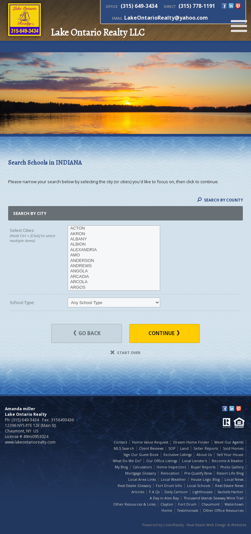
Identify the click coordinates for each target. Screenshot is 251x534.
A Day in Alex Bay (164, 498)
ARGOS (114, 287)
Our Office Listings (161, 461)
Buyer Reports (203, 467)
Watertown (234, 504)
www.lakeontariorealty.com (30, 442)
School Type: (22, 302)
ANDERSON (114, 260)
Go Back (87, 333)
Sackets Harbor (230, 492)
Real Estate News (229, 485)
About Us (204, 454)
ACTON (114, 228)
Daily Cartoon (176, 492)
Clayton (166, 504)
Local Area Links (142, 479)
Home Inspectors (171, 467)
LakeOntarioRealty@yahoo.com (166, 17)
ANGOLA (114, 271)
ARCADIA (114, 276)
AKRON (114, 233)
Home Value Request (150, 442)
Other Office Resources (223, 510)
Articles (137, 492)
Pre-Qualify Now (198, 473)
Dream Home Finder (191, 442)
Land (184, 448)
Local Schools (198, 485)
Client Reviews (151, 448)
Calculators (142, 467)
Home (166, 510)
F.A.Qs (154, 492)
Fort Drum (187, 504)
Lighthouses (202, 492)
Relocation (170, 473)
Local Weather (173, 479)
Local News (234, 479)
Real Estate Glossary (134, 485)
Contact (120, 442)
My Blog (121, 467)
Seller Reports (205, 448)
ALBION (114, 244)
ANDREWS (114, 265)
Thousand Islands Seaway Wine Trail (213, 498)
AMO (114, 255)
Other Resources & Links (134, 504)
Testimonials (187, 510)
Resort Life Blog (230, 473)
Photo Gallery (231, 467)
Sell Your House (230, 454)
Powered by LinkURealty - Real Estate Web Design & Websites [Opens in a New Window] (194, 525)
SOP (171, 448)
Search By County (220, 200)
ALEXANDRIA (114, 249)
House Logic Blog (205, 479)
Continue (163, 333)
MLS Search (124, 448)
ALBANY (114, 239)
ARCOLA (114, 281)
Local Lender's (194, 461)
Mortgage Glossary (140, 473)
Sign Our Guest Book (141, 454)
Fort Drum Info (169, 485)
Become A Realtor (227, 461)
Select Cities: (33, 235)
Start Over (125, 352)
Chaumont (210, 504)
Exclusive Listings (177, 454)
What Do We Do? (127, 461)
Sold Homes (233, 448)
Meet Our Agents (228, 442)
